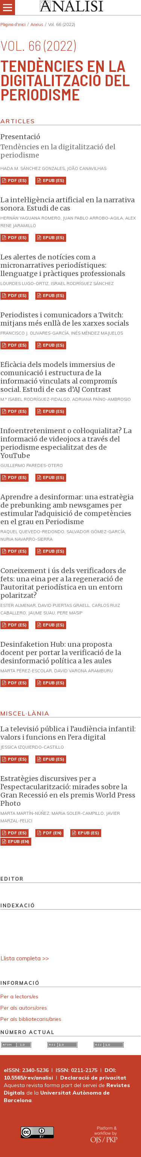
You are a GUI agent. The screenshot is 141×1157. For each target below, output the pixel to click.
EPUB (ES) (53, 180)
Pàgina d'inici (13, 24)
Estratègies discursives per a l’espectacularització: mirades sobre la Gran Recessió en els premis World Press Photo (67, 791)
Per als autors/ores (23, 1007)
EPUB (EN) (18, 841)
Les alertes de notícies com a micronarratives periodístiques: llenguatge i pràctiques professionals (62, 265)
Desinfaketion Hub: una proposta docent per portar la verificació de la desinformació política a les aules (60, 652)
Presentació (68, 145)
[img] (70, 7)
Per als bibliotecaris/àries (30, 1019)
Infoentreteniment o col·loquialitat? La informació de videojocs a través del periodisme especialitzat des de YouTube (66, 443)
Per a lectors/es (19, 996)
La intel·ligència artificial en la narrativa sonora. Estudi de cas (67, 204)
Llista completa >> (24, 958)
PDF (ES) (17, 180)
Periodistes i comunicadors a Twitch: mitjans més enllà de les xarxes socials (64, 319)
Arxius (36, 24)
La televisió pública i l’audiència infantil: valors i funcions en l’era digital (68, 733)
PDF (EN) (52, 833)
